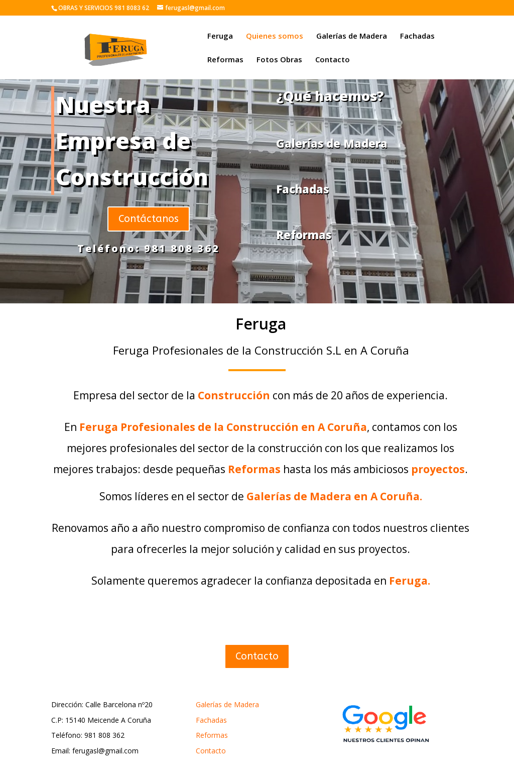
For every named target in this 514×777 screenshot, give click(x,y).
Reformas (225, 60)
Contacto (332, 60)
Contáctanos (148, 219)
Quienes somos (274, 36)
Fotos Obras (279, 60)
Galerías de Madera (351, 36)
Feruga (220, 36)
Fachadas (417, 36)
